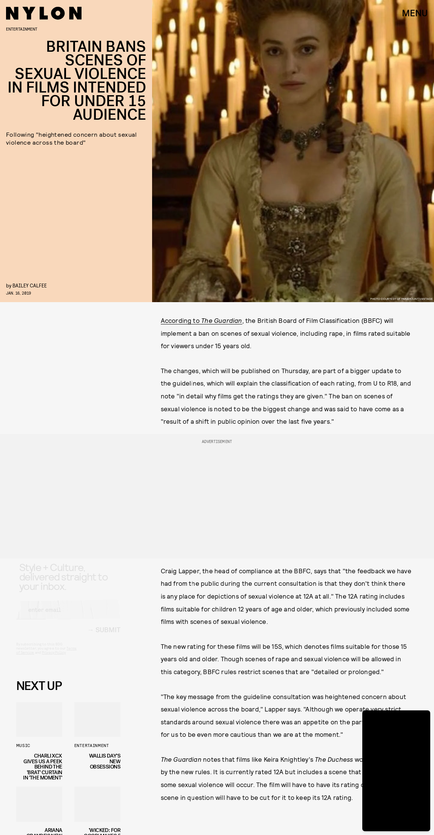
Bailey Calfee (29, 285)
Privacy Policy (54, 659)
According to (201, 320)
